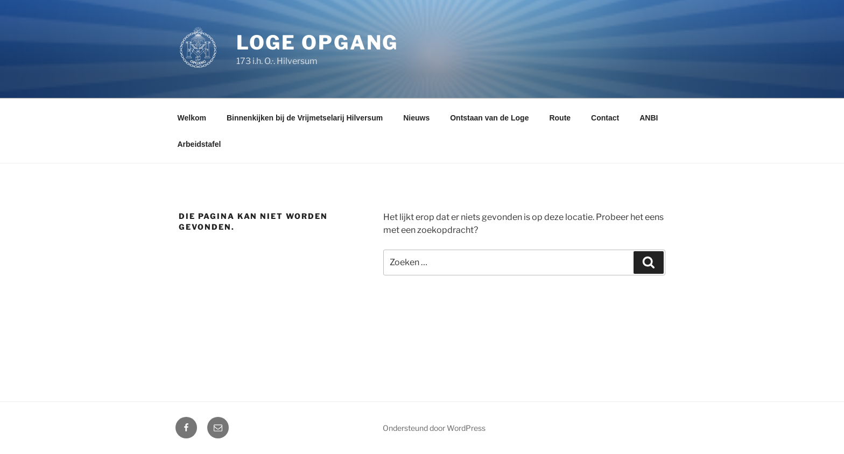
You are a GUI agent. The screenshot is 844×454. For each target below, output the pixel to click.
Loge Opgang (317, 42)
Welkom (192, 117)
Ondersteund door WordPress (434, 427)
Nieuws (416, 117)
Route (560, 117)
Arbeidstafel (199, 144)
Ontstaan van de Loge (489, 117)
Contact (605, 117)
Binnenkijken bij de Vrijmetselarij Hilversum (305, 117)
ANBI (648, 117)
